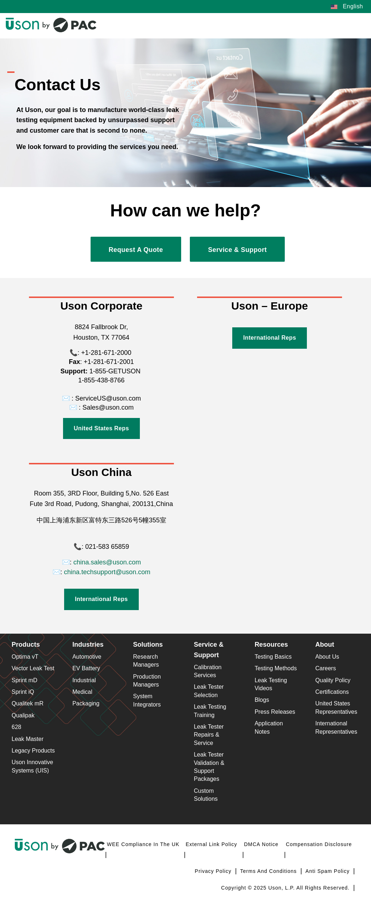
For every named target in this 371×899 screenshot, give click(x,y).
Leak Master (27, 739)
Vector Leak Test (33, 668)
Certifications (332, 692)
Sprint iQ (23, 692)
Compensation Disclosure (319, 844)
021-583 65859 (107, 546)
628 (16, 727)
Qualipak (23, 715)
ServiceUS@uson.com (108, 398)
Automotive (86, 657)
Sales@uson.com (108, 407)
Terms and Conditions (269, 871)
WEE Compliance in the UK (143, 844)
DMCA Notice (261, 844)
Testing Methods (276, 668)
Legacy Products (33, 750)
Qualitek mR (27, 703)
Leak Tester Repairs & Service (209, 735)
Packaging (86, 703)
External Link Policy (211, 844)
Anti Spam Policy (328, 871)
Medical (82, 692)
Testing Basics (273, 657)
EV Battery (86, 668)
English (347, 6)
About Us (327, 657)
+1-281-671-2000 (105, 352)
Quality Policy (332, 680)
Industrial (84, 680)
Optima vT (25, 657)
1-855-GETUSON (114, 371)
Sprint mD (24, 680)
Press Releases (275, 712)
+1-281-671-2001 (109, 361)
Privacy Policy (214, 871)
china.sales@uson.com (107, 562)
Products (26, 644)
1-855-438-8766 (101, 380)
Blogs (262, 700)
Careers (325, 668)
